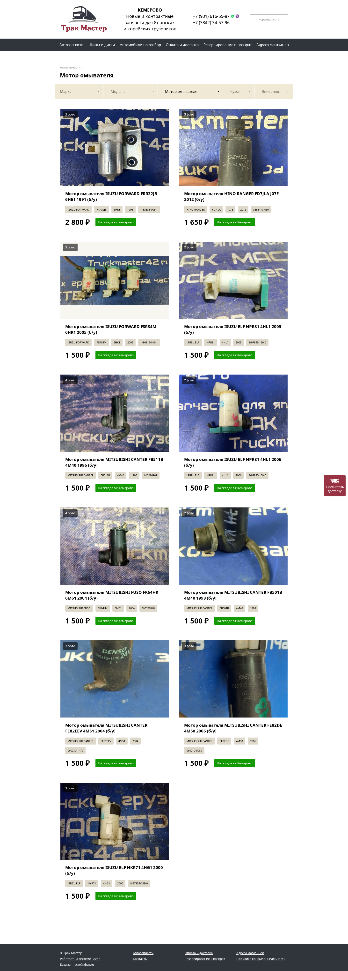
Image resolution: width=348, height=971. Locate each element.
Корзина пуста (269, 19)
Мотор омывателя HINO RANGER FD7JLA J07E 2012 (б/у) (231, 196)
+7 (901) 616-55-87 (211, 16)
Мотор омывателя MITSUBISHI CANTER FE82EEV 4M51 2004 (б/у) (106, 728)
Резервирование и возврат (205, 959)
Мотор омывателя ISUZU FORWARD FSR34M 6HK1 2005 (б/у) (110, 329)
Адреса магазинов (250, 953)
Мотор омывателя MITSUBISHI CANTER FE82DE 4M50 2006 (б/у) (233, 728)
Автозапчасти (70, 67)
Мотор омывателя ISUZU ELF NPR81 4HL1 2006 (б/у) (232, 462)
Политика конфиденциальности (260, 959)
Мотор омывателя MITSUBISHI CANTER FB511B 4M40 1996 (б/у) (114, 462)
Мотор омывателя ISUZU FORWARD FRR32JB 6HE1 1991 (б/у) (111, 196)
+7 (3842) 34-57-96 (211, 22)
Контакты (140, 959)
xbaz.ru (88, 964)
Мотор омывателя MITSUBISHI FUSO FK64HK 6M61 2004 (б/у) (111, 595)
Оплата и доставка (199, 953)
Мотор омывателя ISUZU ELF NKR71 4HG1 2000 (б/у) (114, 870)
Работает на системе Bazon (80, 959)
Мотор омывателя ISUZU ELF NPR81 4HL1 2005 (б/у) (232, 329)
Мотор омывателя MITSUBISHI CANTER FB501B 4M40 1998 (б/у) (233, 595)
